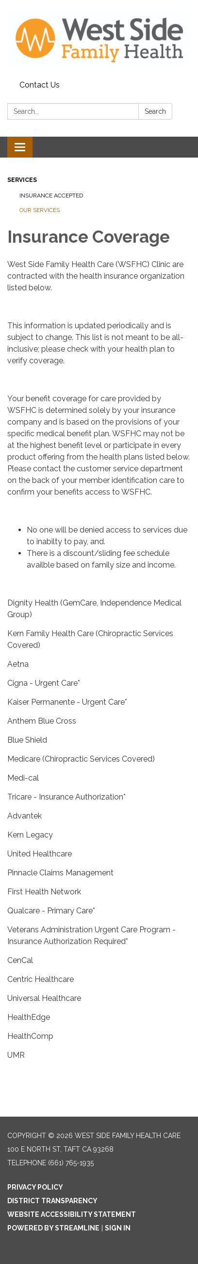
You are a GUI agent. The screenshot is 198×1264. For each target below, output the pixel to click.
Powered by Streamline (53, 1228)
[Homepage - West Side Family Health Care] (99, 38)
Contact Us (39, 84)
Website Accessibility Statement (71, 1214)
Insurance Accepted (51, 195)
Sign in (118, 1228)
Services (22, 180)
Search (155, 111)
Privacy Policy (35, 1187)
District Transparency (52, 1201)
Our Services (39, 210)
